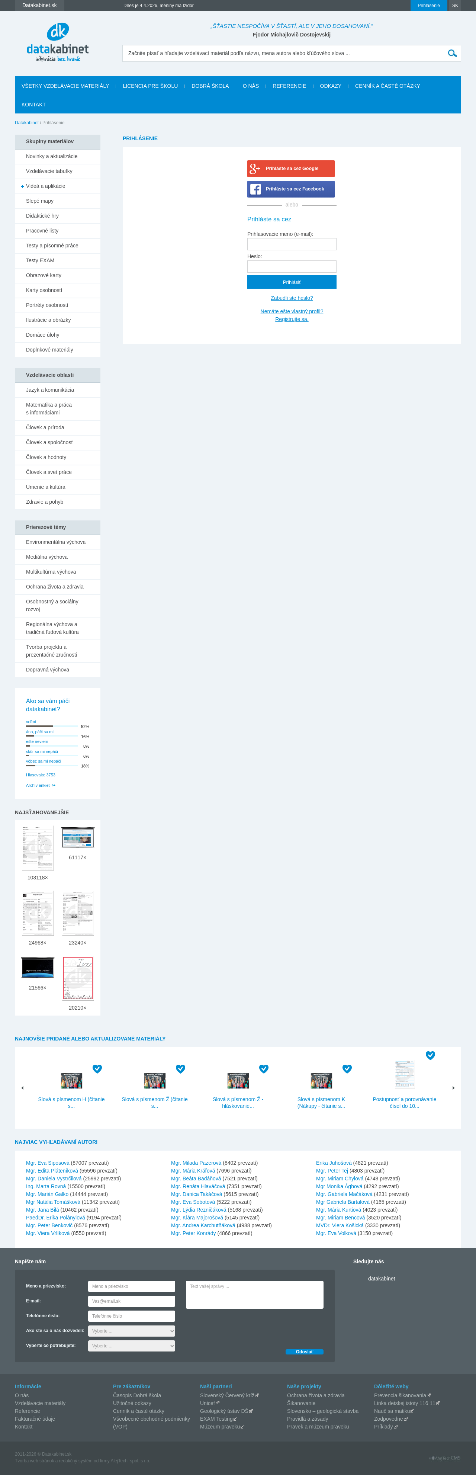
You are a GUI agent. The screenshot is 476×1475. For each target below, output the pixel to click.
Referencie (289, 86)
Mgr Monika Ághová (339, 1186)
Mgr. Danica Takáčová (196, 1194)
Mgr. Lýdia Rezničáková (198, 1210)
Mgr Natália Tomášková (53, 1202)
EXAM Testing (216, 1419)
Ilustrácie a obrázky (48, 320)
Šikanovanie (301, 1403)
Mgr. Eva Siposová (48, 1163)
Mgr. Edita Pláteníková (52, 1171)
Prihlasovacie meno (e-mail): (280, 234)
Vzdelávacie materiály (40, 1403)
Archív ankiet (38, 785)
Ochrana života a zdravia (55, 587)
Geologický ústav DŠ (224, 1411)
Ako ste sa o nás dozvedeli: (55, 1330)
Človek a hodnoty (46, 457)
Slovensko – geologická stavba (322, 1411)
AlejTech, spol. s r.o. (130, 1460)
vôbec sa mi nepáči (43, 761)
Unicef (207, 1403)
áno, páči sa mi (40, 732)
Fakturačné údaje (35, 1419)
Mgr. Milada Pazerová (196, 1163)
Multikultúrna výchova (51, 572)
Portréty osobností (47, 305)
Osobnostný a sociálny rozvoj (52, 605)
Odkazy (331, 86)
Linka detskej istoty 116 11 (404, 1403)
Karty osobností (44, 290)
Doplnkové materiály (49, 350)
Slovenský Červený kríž (227, 1395)
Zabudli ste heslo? (292, 298)
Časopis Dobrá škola (137, 1395)
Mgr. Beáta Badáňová (196, 1178)
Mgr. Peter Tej (332, 1171)
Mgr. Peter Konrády (193, 1233)
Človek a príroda (45, 427)
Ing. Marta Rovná (46, 1186)
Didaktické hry (42, 216)
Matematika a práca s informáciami (49, 409)
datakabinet (381, 1279)
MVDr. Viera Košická (340, 1225)
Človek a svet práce (49, 472)
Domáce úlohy (43, 335)
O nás (251, 86)
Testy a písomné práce (52, 245)
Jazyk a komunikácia (50, 390)
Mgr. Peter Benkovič (49, 1225)
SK (455, 5)
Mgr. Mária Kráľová (193, 1171)
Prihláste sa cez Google (292, 168)
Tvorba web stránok (34, 1460)
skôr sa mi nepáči (42, 751)
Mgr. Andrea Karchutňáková (203, 1225)
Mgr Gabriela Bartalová (343, 1202)
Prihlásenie (429, 5)
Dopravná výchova (47, 670)
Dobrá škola (210, 86)
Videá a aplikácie (45, 186)
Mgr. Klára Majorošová (197, 1218)
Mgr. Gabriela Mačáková (344, 1194)
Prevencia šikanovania (400, 1395)
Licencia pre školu (150, 86)
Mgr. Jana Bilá (42, 1210)
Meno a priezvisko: (46, 1286)
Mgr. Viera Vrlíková (48, 1233)
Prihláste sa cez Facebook (295, 189)
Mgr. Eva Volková (336, 1233)
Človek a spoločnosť (49, 442)
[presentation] (242, 1326)
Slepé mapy (40, 201)
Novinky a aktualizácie (52, 156)
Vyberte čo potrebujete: (51, 1345)
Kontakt (34, 105)
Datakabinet (27, 122)
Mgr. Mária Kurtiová (338, 1210)
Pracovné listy (42, 231)
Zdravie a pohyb (44, 502)
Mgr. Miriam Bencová (340, 1218)
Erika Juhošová (334, 1163)
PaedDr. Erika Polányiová (55, 1218)
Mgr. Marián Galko (47, 1194)
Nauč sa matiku (392, 1411)
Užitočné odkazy (132, 1403)
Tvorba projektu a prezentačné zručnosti (51, 651)
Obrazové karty (43, 275)
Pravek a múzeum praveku (318, 1427)
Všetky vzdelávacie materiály (65, 86)
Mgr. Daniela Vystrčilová (54, 1178)
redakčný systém (76, 1460)
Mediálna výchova (47, 557)
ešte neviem (37, 741)
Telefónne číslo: (43, 1315)
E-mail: (33, 1301)
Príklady (383, 1427)
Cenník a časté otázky (387, 86)
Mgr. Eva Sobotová (193, 1202)
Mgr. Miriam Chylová (340, 1178)
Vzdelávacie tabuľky (49, 171)
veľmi (31, 721)
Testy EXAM (40, 260)
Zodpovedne (388, 1419)
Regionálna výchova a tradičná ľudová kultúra (52, 628)
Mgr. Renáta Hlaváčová (198, 1186)
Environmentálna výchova (56, 542)
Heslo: (254, 256)
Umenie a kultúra (45, 487)
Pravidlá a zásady (307, 1419)
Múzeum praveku (220, 1427)
